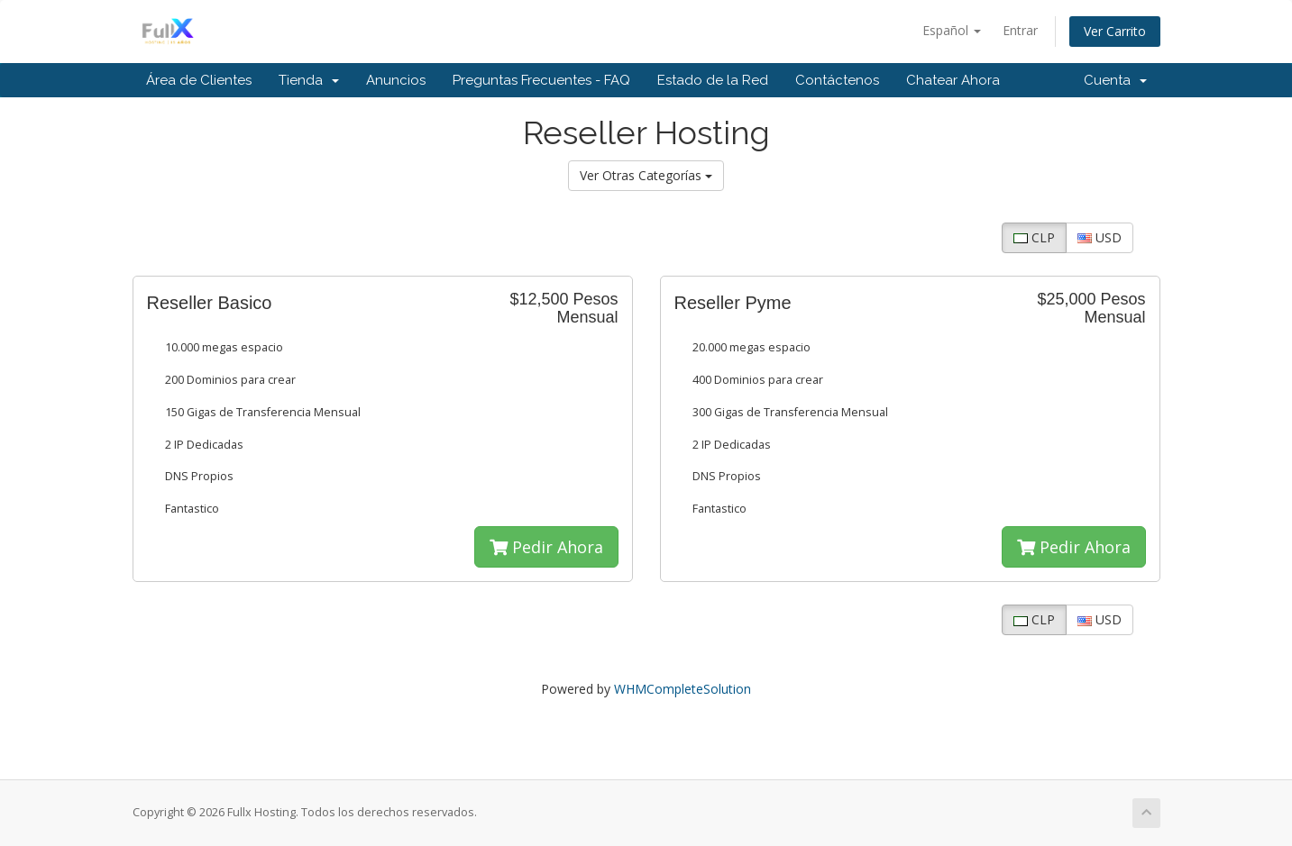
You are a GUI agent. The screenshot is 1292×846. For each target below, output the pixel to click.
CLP (1034, 237)
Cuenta (1115, 80)
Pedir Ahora (546, 547)
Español (951, 30)
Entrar (1020, 30)
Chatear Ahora (953, 80)
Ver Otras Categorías (646, 175)
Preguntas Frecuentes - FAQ (541, 80)
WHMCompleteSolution (682, 688)
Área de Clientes (199, 80)
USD (1099, 237)
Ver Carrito (1115, 31)
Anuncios (396, 80)
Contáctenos (837, 80)
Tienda (309, 80)
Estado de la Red (712, 80)
